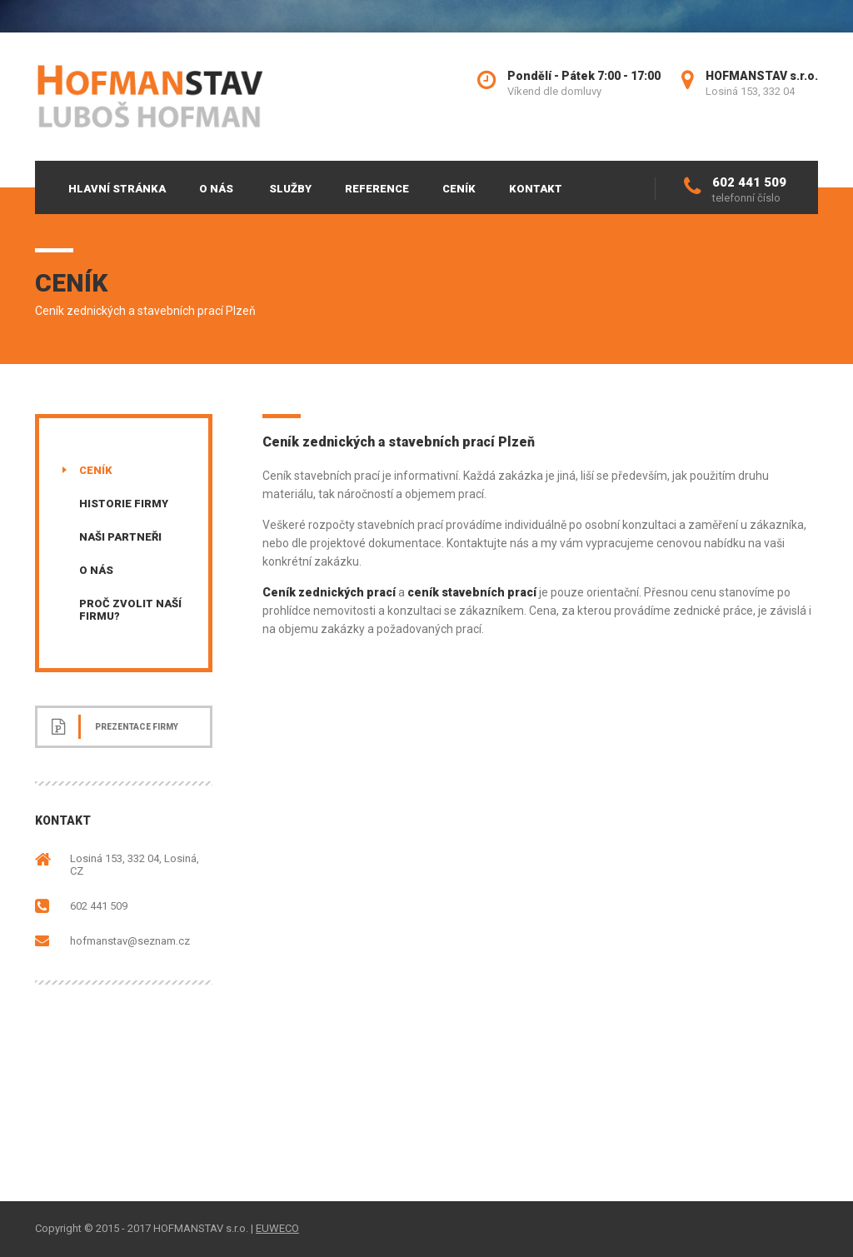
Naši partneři (120, 537)
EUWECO (277, 1228)
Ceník (459, 188)
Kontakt (535, 188)
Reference (377, 188)
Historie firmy (123, 503)
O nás (216, 188)
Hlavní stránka (117, 188)
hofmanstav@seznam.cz (130, 941)
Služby (290, 188)
